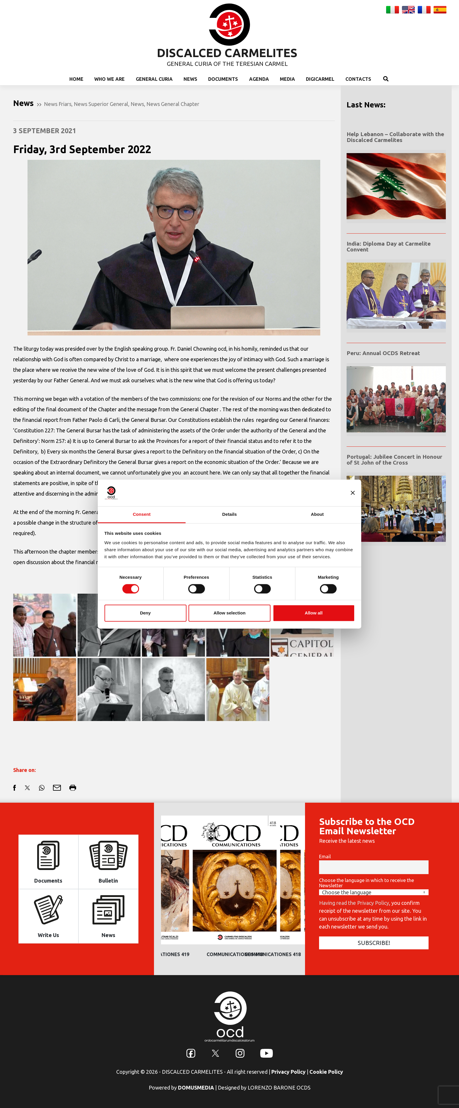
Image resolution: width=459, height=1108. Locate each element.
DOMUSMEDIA (196, 1087)
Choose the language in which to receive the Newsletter (366, 883)
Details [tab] (229, 514)
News (190, 79)
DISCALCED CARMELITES (227, 52)
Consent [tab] (142, 514)
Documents (223, 79)
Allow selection (229, 613)
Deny (145, 613)
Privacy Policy (288, 1072)
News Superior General (101, 104)
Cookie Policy (326, 1072)
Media (287, 79)
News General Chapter (172, 104)
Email (325, 856)
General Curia (154, 79)
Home (76, 79)
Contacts (358, 79)
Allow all (314, 613)
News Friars (57, 104)
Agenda (259, 79)
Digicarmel (320, 79)
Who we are (109, 79)
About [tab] (317, 514)
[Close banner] (353, 493)
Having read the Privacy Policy (354, 903)
